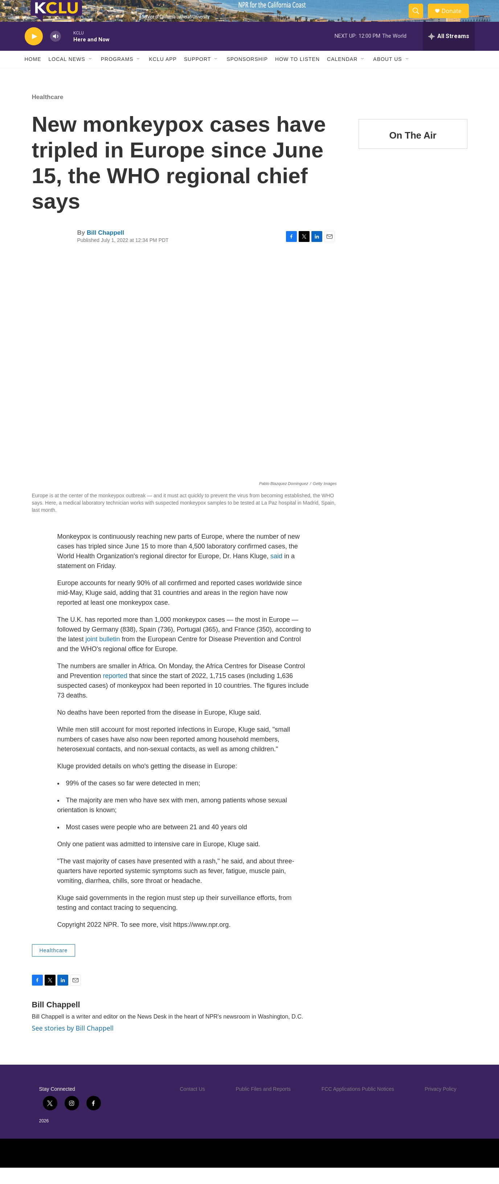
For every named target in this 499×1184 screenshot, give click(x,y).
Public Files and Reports (263, 1105)
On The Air (413, 151)
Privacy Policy (440, 1105)
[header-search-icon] (419, 19)
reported (115, 692)
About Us (387, 75)
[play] (34, 53)
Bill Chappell (105, 249)
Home (33, 75)
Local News (67, 75)
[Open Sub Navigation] (91, 75)
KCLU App (162, 75)
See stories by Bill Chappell (73, 1044)
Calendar (342, 75)
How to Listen (297, 75)
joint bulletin (103, 655)
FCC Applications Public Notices (358, 1105)
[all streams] (449, 52)
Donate (456, 19)
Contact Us (192, 1105)
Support (197, 75)
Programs (117, 75)
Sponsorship (247, 75)
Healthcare (48, 113)
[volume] (55, 53)
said (276, 572)
